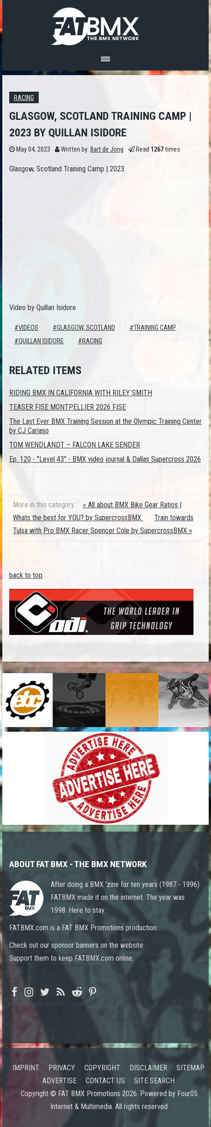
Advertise (59, 1080)
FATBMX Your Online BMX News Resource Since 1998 (105, 23)
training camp (155, 328)
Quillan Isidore (41, 341)
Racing (24, 98)
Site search (154, 1080)
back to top (25, 575)
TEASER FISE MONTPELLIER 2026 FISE (67, 407)
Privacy (61, 1067)
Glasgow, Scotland (86, 328)
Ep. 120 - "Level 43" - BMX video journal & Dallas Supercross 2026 (105, 459)
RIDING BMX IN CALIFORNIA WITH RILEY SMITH (80, 392)
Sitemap (190, 1067)
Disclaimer (148, 1067)
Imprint (25, 1067)
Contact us (105, 1080)
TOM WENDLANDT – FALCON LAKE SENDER (74, 444)
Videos (28, 328)
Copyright (102, 1067)
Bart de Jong (106, 149)
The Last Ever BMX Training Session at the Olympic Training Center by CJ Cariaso (105, 426)
